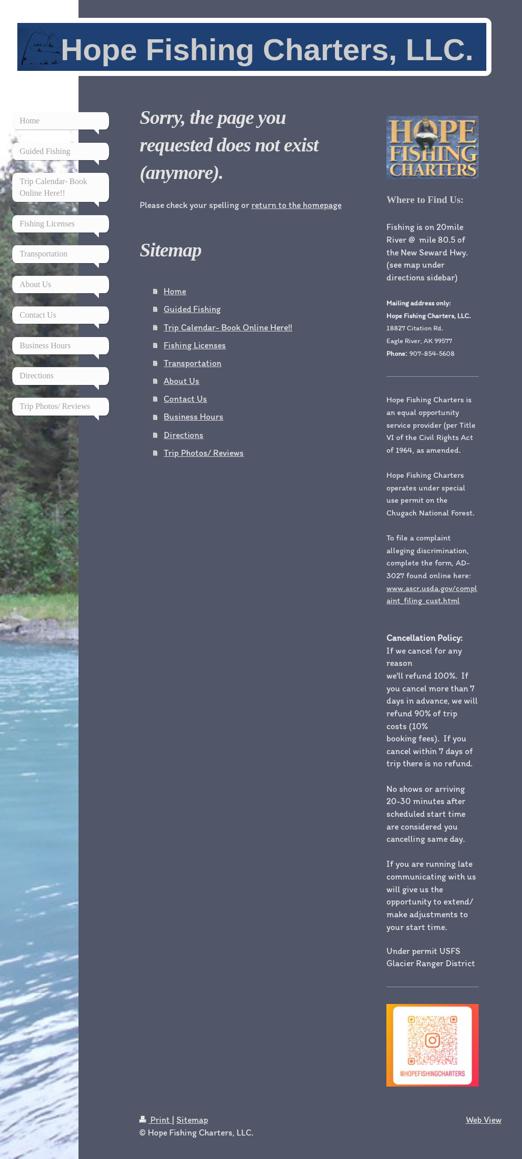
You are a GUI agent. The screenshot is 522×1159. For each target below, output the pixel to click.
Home (175, 291)
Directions (183, 434)
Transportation (192, 362)
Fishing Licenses (195, 345)
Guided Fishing (192, 308)
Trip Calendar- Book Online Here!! (228, 327)
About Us (181, 380)
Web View (484, 1119)
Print (155, 1119)
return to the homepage (296, 204)
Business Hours (193, 416)
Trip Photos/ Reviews (204, 452)
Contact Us (185, 398)
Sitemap (192, 1119)
